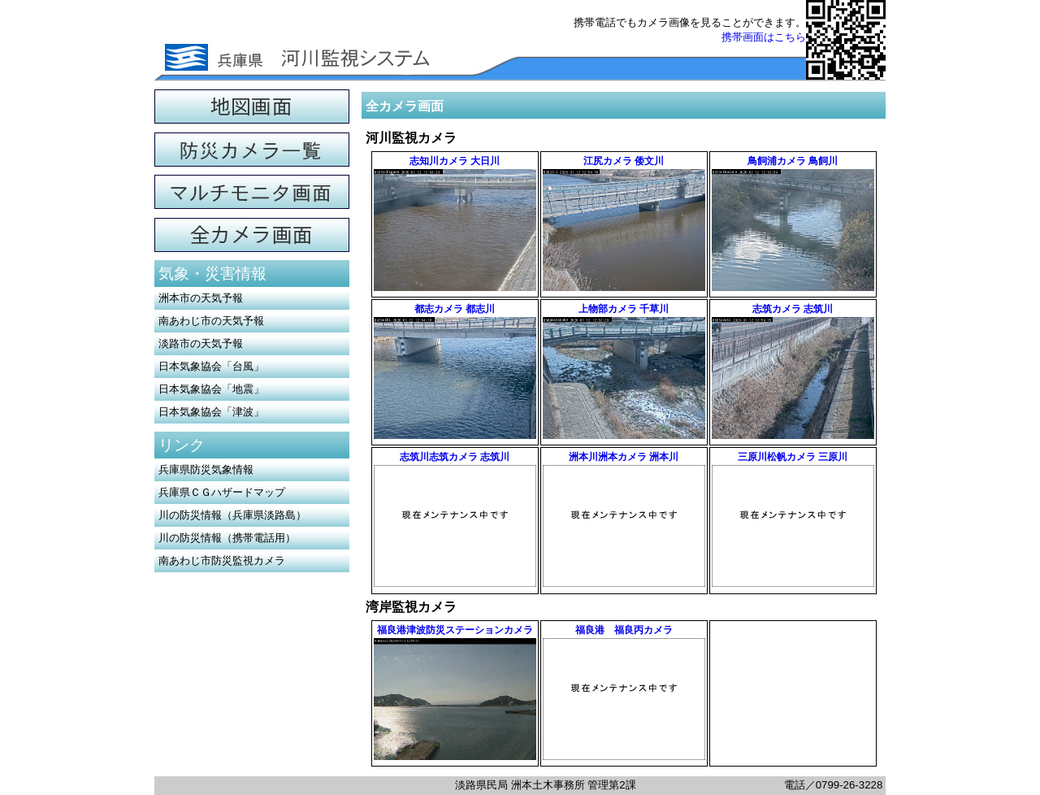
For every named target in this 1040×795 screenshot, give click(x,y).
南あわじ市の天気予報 (211, 321)
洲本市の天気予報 (200, 298)
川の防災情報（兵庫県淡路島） (232, 515)
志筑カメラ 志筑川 (792, 309)
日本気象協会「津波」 (211, 412)
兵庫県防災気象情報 (206, 469)
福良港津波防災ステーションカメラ (455, 630)
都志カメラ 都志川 (454, 309)
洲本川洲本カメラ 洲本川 (623, 457)
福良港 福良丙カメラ (624, 630)
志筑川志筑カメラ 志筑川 (454, 457)
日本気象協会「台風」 (211, 366)
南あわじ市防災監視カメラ (221, 560)
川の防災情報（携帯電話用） (227, 538)
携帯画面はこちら (764, 37)
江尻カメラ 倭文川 (623, 161)
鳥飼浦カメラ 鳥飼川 (793, 161)
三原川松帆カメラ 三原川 (792, 457)
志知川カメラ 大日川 (455, 161)
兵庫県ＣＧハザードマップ (221, 492)
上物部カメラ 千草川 (623, 309)
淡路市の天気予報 (200, 343)
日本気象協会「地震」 (211, 389)
